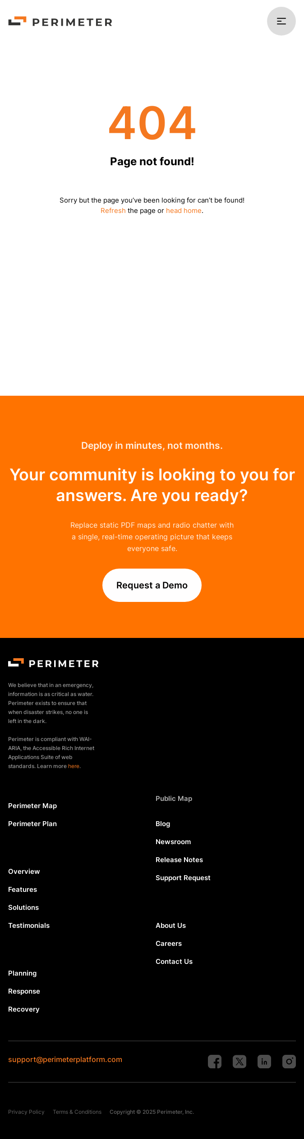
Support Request (183, 877)
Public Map (174, 798)
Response (24, 991)
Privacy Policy (26, 1111)
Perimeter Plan (32, 823)
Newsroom (173, 841)
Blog (163, 823)
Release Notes (179, 859)
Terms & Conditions (77, 1111)
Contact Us (174, 961)
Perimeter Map (32, 805)
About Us (171, 925)
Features (22, 889)
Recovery (24, 1009)
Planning (22, 973)
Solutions (23, 907)
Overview (24, 871)
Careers (169, 943)
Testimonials (29, 925)
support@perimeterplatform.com (65, 1059)
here (73, 766)
